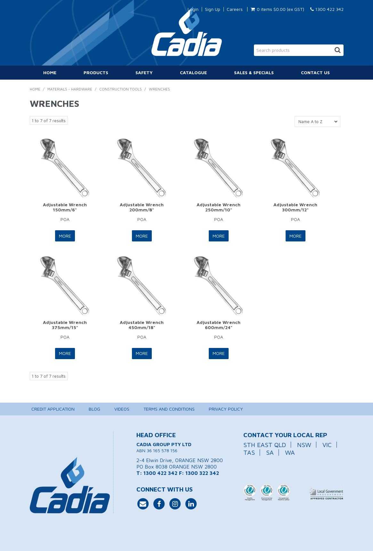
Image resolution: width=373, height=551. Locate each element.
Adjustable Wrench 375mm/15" (65, 324)
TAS (249, 452)
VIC (327, 444)
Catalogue (193, 72)
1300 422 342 (327, 9)
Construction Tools (120, 89)
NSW (304, 444)
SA (270, 452)
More (65, 235)
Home (49, 72)
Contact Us (315, 72)
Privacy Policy (226, 408)
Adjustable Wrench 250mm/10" (218, 207)
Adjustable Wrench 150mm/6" (65, 207)
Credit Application (53, 408)
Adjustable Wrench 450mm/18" (142, 324)
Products (96, 72)
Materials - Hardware (69, 89)
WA (290, 452)
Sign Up (212, 9)
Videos (121, 408)
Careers (235, 9)
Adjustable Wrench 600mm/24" (218, 324)
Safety (144, 72)
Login (193, 9)
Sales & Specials (254, 72)
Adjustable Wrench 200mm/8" (142, 207)
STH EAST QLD (264, 444)
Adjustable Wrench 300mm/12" (295, 207)
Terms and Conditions (169, 408)
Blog (94, 408)
